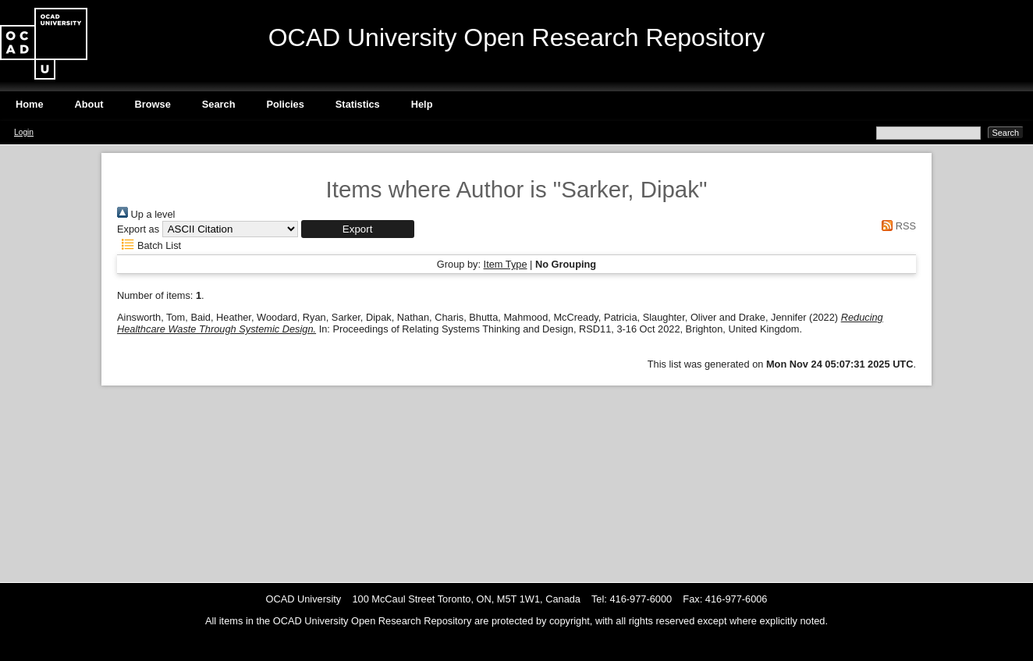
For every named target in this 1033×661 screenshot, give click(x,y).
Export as (138, 229)
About (89, 104)
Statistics (357, 104)
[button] (357, 229)
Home (30, 104)
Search (219, 104)
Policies (285, 104)
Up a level (146, 214)
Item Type (505, 264)
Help (422, 104)
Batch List (149, 245)
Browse (153, 104)
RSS (896, 226)
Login (24, 132)
